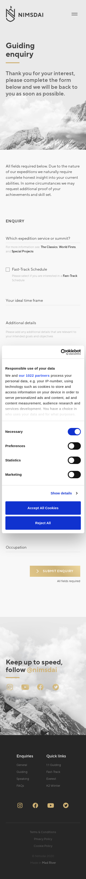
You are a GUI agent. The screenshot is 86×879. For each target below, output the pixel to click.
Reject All (43, 523)
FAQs (20, 786)
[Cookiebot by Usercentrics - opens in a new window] (61, 352)
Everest (51, 779)
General (22, 765)
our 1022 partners (34, 375)
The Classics (49, 247)
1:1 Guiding (53, 765)
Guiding (22, 772)
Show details (61, 493)
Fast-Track (70, 276)
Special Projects (22, 251)
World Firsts (67, 247)
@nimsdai (42, 669)
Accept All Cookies (43, 508)
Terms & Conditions (43, 832)
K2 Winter (53, 786)
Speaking (23, 779)
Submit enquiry (58, 571)
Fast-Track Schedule (29, 270)
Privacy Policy (43, 839)
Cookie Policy (43, 846)
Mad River (49, 863)
